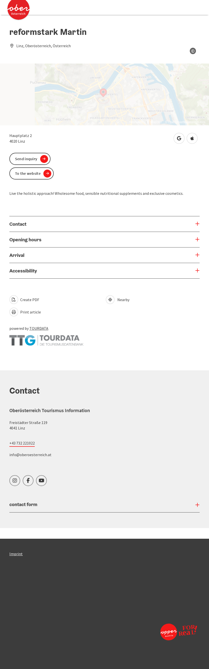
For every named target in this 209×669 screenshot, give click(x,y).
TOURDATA (38, 328)
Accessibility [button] (23, 271)
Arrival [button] (16, 255)
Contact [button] (17, 224)
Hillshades (135, 122)
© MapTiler (154, 122)
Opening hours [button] (25, 239)
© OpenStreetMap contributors (185, 122)
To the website (28, 173)
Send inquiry (26, 158)
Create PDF (24, 299)
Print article (25, 312)
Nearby (117, 299)
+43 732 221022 (22, 443)
